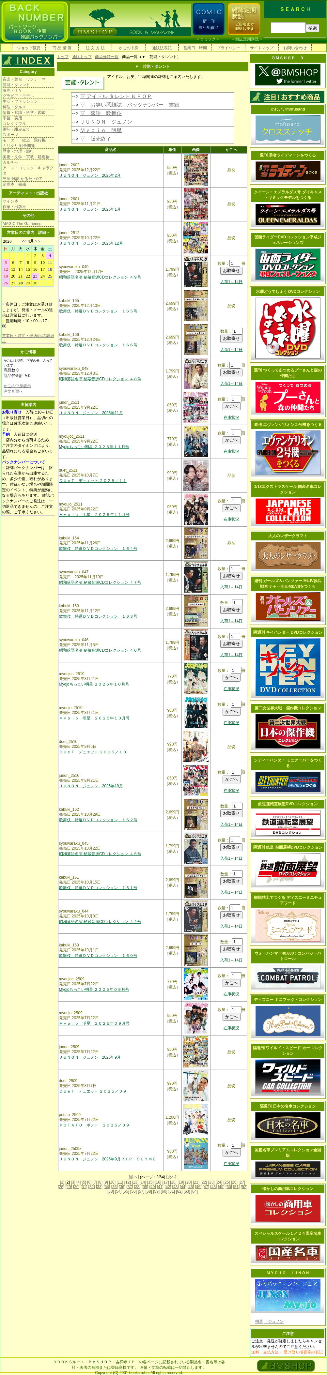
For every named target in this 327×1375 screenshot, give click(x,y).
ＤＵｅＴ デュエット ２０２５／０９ (93, 1091)
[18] (173, 1182)
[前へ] (134, 1177)
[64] (194, 1191)
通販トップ (82, 56)
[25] (226, 1182)
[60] (164, 1191)
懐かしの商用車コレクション (287, 1188)
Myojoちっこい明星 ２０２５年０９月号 (94, 989)
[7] (95, 1182)
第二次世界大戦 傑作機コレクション (288, 708)
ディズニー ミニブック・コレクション (287, 999)
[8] (100, 1182)
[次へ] (171, 1177)
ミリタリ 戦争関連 (19, 146)
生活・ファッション (20, 101)
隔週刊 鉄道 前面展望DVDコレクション (287, 847)
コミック (208, 39)
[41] (160, 1187)
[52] (244, 1187)
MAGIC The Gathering (22, 223)
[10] (112, 1182)
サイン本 (10, 201)
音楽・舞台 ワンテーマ (24, 79)
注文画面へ (13, 391)
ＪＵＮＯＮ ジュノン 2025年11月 (91, 413)
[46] (198, 1187)
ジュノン (274, 1321)
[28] (61, 1187)
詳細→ (44, 232)
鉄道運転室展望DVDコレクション (287, 804)
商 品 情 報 (62, 48)
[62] (179, 1191)
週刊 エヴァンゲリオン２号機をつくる (287, 424)
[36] (122, 1187)
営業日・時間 (195, 48)
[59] (156, 1191)
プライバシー (228, 48)
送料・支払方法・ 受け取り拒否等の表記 (287, 1352)
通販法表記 (162, 48)
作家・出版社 (14, 206)
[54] (118, 1191)
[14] (142, 1182)
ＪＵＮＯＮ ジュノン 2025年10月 (91, 786)
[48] (213, 1187)
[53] (110, 1191)
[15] (150, 1182)
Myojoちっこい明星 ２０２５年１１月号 (94, 447)
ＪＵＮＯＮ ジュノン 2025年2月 (90, 175)
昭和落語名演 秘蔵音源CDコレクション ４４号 (100, 921)
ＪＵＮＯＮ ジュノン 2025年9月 (90, 1057)
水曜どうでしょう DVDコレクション (288, 291)
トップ (63, 56)
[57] (141, 1191)
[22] (203, 1182)
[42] (167, 1187)
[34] (106, 1187)
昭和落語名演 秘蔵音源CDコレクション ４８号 (100, 379)
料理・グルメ (14, 107)
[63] (187, 1191)
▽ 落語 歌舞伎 (101, 113)
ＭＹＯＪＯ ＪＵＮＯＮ (287, 1273)
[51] (236, 1187)
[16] (158, 1182)
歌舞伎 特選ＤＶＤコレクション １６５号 (98, 311)
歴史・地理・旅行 (18, 151)
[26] (234, 1182)
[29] (69, 1187)
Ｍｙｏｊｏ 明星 (101, 130)
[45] (190, 1187)
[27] (242, 1182)
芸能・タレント (16, 85)
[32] (91, 1187)
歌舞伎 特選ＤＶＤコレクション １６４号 (98, 548)
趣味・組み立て (16, 129)
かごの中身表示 (17, 386)
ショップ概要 (28, 48)
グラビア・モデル (18, 96)
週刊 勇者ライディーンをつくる (288, 155)
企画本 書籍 (14, 184)
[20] (188, 1182)
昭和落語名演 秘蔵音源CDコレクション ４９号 (100, 277)
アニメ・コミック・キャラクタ (28, 170)
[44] (183, 1187)
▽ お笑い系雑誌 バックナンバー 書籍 (129, 105)
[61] (171, 1191)
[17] (166, 1182)
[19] (181, 1182)
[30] (76, 1187)
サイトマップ (261, 48)
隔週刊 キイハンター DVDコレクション (287, 632)
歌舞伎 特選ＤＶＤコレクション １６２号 (98, 820)
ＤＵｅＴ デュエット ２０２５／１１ (93, 480)
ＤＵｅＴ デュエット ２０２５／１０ (93, 752)
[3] (73, 1182)
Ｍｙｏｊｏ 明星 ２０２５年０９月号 (94, 1023)
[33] (99, 1187)
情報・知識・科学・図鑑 (24, 112)
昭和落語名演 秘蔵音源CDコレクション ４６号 (100, 650)
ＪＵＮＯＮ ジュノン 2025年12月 (91, 243)
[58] (149, 1191)
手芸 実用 (12, 118)
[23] (211, 1182)
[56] (133, 1191)
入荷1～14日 (231, 282)
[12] (127, 1182)
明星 (259, 1321)
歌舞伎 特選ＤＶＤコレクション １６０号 (98, 955)
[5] (84, 1182)
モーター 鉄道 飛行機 (24, 140)
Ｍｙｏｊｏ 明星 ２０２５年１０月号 (94, 718)
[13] (135, 1182)
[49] (221, 1187)
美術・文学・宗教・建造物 (26, 157)
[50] (229, 1187)
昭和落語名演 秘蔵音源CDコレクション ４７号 (100, 582)
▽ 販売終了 (95, 139)
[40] (152, 1187)
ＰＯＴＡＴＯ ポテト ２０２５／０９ (94, 1125)
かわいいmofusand (288, 109)
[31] (84, 1187)
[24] (219, 1182)
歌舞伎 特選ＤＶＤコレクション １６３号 (98, 616)
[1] (62, 1182)
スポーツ (10, 134)
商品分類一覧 (106, 56)
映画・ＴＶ (12, 90)
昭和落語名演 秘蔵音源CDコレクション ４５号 (100, 854)
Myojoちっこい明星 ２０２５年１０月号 (94, 684)
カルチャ (10, 162)
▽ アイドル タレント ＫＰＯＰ (116, 96)
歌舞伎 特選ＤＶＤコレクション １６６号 (98, 345)
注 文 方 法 (95, 48)
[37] (129, 1187)
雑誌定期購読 (247, 39)
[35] (114, 1187)
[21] (196, 1182)
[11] (120, 1182)
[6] (89, 1182)
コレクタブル (14, 123)
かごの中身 (128, 48)
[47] (206, 1187)
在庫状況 (231, 417)
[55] (126, 1191)
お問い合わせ (295, 48)
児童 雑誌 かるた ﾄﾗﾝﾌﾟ (23, 178)
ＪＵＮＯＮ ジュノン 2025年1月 (90, 209)
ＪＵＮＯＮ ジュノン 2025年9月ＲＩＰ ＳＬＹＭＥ (107, 1159)
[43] (175, 1187)
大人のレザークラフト (287, 536)
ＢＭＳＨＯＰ (100, 1362)
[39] (145, 1187)
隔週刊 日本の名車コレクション (288, 1106)
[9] (105, 1182)
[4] (78, 1182)
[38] (137, 1187)
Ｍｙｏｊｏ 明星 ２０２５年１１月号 (94, 514)
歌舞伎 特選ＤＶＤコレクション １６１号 (98, 887)
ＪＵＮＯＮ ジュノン (106, 122)
